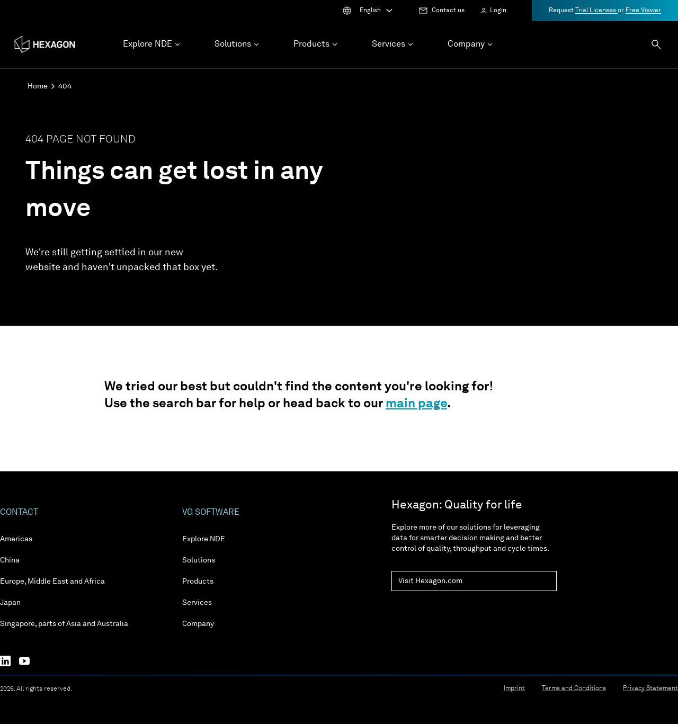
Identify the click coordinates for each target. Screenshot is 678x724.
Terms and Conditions (574, 688)
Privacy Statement (650, 688)
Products (197, 581)
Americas (16, 539)
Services (197, 602)
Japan (10, 602)
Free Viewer (643, 10)
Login (498, 10)
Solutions (198, 560)
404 (65, 86)
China (10, 560)
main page (416, 404)
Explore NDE (203, 539)
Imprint (514, 688)
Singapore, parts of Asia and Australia (64, 624)
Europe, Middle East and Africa (52, 581)
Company (198, 624)
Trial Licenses (596, 10)
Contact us (448, 10)
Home (38, 86)
